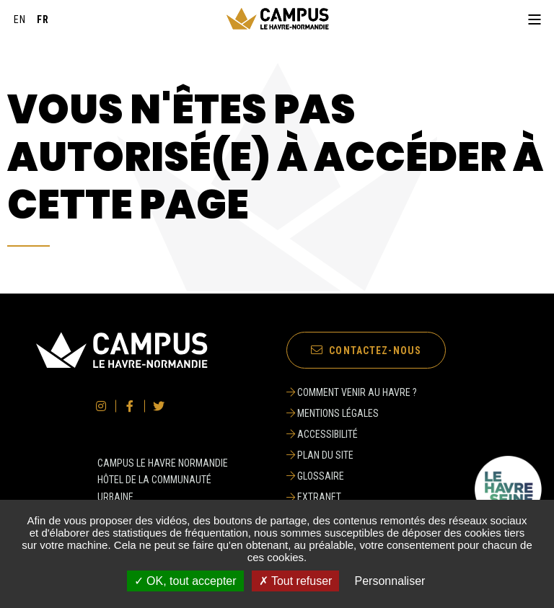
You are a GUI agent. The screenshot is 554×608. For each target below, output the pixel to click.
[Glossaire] (351, 476)
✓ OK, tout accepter (185, 581)
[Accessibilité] (351, 434)
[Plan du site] (351, 455)
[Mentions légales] (351, 413)
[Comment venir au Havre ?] (351, 392)
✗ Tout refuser (296, 581)
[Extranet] (351, 497)
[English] (20, 19)
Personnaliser (390, 581)
